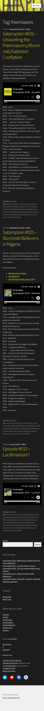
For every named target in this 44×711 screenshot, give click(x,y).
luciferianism (31, 520)
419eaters (17, 423)
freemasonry (16, 212)
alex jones (23, 204)
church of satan (31, 206)
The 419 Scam (13, 276)
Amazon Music (8, 622)
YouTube (6, 615)
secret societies (8, 217)
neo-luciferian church (17, 525)
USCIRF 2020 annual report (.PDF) (21, 279)
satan (11, 433)
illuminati (12, 214)
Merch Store (7, 644)
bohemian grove (18, 206)
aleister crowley (12, 204)
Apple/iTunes (7, 620)
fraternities (7, 212)
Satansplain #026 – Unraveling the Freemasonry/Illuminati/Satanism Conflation (21, 45)
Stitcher (6, 630)
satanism (33, 214)
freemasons (26, 212)
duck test (21, 209)
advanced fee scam (29, 423)
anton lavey (7, 206)
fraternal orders (32, 209)
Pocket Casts (7, 628)
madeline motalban (10, 522)
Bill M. (28, 29)
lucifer (23, 520)
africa (5, 426)
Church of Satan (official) (12, 660)
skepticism (26, 433)
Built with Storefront (11, 697)
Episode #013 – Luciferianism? (17, 452)
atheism (19, 426)
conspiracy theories (10, 209)
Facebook (6, 650)
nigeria (26, 214)
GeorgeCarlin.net (9, 668)
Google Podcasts (9, 625)
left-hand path (8, 520)
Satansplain (12, 5)
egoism (22, 514)
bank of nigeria (28, 426)
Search (5, 541)
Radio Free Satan (9, 671)
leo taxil (20, 214)
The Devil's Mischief (10, 663)
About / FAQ (7, 599)
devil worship (15, 428)
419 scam (10, 423)
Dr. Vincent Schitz (9, 666)
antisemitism (32, 204)
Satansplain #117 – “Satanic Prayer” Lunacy (19, 566)
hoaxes (5, 431)
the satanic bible (15, 530)
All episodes (7, 597)
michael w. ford (23, 522)
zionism (18, 217)
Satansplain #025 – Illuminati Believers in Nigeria (20, 238)
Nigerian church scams (17, 273)
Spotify (5, 617)
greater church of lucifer (21, 517)
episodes (13, 201)
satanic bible (19, 528)
